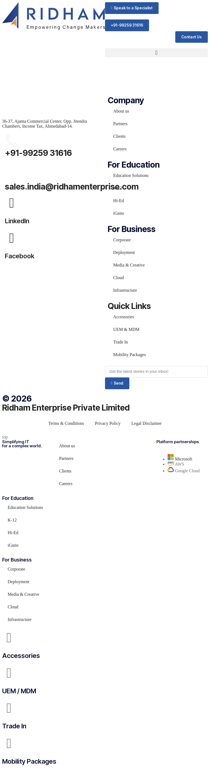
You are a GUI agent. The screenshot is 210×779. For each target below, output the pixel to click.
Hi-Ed (118, 200)
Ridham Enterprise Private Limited (66, 408)
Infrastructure (125, 290)
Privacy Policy (108, 423)
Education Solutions (130, 175)
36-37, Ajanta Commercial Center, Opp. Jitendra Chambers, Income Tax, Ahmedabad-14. (44, 123)
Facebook (19, 256)
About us (121, 111)
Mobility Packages (129, 354)
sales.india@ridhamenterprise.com (72, 186)
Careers (120, 149)
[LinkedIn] (12, 203)
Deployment (124, 252)
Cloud (118, 277)
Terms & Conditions (66, 423)
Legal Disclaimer (147, 423)
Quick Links (129, 306)
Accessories (123, 316)
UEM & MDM (126, 329)
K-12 (117, 188)
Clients (119, 136)
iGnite (118, 213)
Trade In (120, 342)
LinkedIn (17, 221)
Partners (120, 123)
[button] (132, 8)
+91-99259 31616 (38, 153)
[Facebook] (12, 238)
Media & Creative (129, 265)
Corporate (122, 239)
